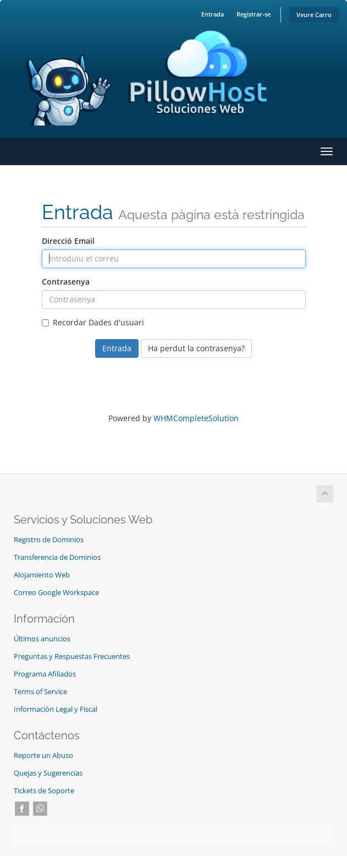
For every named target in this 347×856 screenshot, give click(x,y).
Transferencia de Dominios (57, 557)
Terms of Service (40, 691)
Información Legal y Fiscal (55, 709)
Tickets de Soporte (44, 790)
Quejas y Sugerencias (48, 773)
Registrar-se (253, 14)
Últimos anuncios (42, 639)
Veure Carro (314, 14)
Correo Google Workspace (56, 592)
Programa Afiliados (45, 674)
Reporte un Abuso (43, 755)
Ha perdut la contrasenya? (196, 348)
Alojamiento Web (42, 575)
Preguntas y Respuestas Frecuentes (72, 656)
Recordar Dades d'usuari (93, 322)
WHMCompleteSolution (196, 418)
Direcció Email (68, 241)
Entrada (212, 14)
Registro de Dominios (49, 539)
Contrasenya (66, 281)
